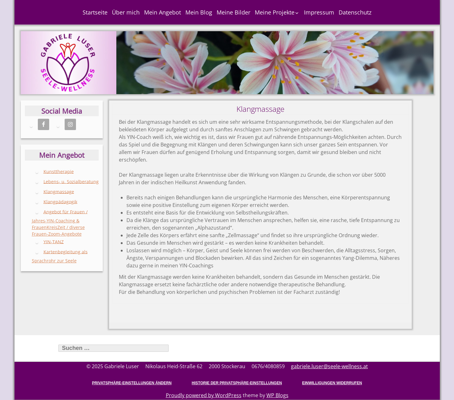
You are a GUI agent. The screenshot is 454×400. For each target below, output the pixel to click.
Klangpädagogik (60, 201)
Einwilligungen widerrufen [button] (332, 383)
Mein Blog (198, 12)
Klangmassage (59, 191)
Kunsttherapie (59, 171)
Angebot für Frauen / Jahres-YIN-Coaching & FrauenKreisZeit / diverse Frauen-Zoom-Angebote (60, 223)
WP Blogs (277, 395)
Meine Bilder (233, 12)
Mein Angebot (162, 12)
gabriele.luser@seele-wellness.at (329, 366)
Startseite (95, 12)
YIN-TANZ (54, 241)
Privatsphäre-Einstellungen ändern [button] (132, 383)
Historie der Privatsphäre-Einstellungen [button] (237, 383)
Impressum (319, 12)
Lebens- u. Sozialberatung (71, 181)
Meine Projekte (274, 12)
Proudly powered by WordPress (204, 395)
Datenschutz (355, 12)
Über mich (126, 12)
